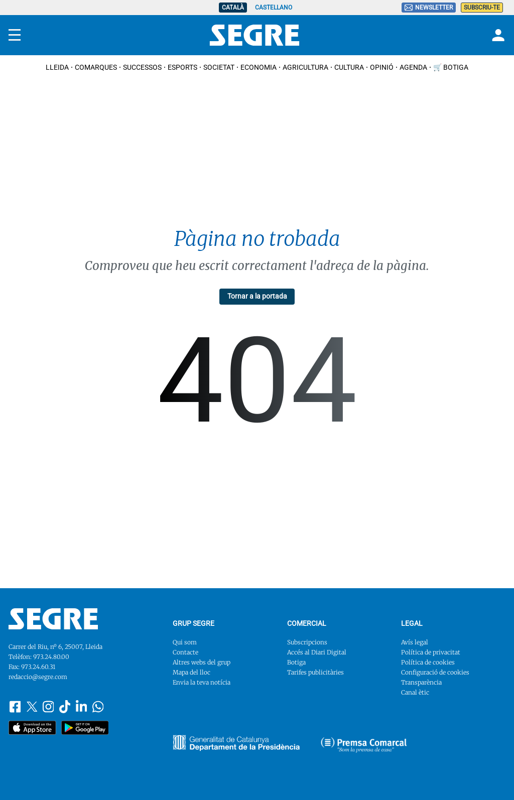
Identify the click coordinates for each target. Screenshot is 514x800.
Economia (258, 67)
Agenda (413, 67)
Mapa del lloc (191, 672)
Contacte (185, 652)
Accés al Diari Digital (316, 652)
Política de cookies (428, 662)
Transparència (421, 682)
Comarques (96, 67)
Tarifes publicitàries (315, 672)
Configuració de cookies (435, 672)
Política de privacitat (430, 652)
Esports (182, 67)
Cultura (349, 67)
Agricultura (305, 67)
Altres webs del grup (201, 662)
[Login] (496, 35)
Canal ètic (415, 692)
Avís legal (414, 642)
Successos (142, 67)
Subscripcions (307, 642)
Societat (218, 67)
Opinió (382, 67)
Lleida (57, 67)
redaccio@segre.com (38, 677)
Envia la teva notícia (201, 682)
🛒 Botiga (450, 67)
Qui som (185, 642)
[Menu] (15, 35)
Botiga (296, 662)
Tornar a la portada (257, 296)
